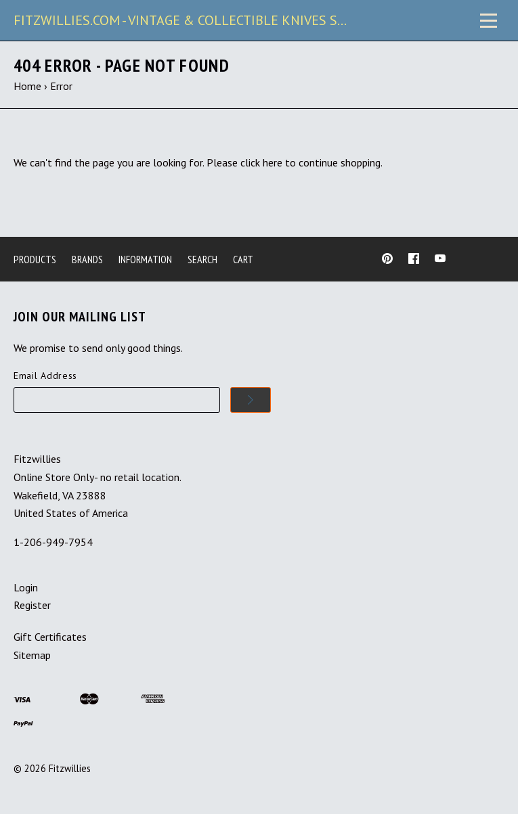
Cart (243, 259)
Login (26, 587)
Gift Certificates (50, 636)
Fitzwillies (70, 768)
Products (35, 259)
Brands (87, 259)
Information (145, 259)
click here (261, 162)
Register (32, 605)
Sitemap (32, 655)
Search (202, 259)
